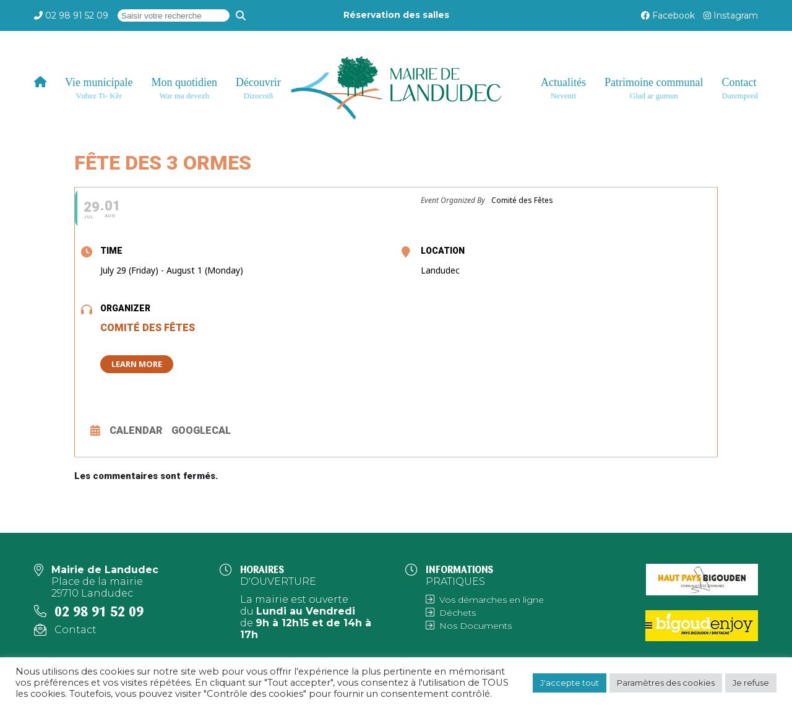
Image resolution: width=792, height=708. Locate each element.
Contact (75, 630)
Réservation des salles (396, 14)
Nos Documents (475, 625)
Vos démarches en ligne (491, 599)
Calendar (136, 430)
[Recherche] (241, 15)
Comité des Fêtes (147, 328)
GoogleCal (201, 430)
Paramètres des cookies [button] (666, 683)
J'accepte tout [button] (569, 683)
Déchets (457, 612)
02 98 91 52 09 (76, 15)
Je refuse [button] (751, 683)
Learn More (136, 363)
